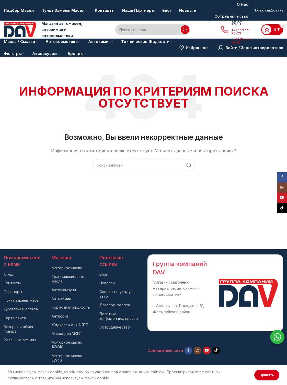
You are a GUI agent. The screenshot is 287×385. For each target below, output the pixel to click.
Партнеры (13, 291)
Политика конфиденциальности (118, 316)
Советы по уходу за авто (117, 293)
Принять (266, 375)
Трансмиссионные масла (68, 278)
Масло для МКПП (67, 333)
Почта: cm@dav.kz (268, 10)
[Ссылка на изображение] (248, 292)
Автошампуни (64, 290)
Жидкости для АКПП (70, 325)
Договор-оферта (114, 305)
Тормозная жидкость (71, 307)
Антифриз (60, 316)
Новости (107, 283)
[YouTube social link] (207, 350)
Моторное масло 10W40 (67, 344)
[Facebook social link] (188, 350)
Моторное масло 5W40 (67, 358)
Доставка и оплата (21, 309)
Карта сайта (15, 318)
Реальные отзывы (20, 340)
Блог (103, 274)
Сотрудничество (114, 327)
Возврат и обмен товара (19, 328)
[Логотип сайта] (20, 29)
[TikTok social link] (216, 350)
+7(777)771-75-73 (241, 31)
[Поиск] (152, 29)
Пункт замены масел (22, 300)
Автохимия (61, 298)
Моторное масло (67, 268)
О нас (9, 274)
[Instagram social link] (197, 350)
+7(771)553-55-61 (241, 40)
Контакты (12, 283)
